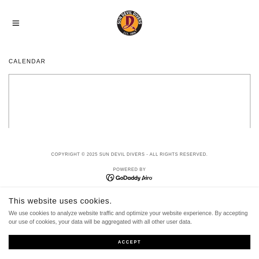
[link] (129, 23)
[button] (27, 23)
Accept (129, 241)
